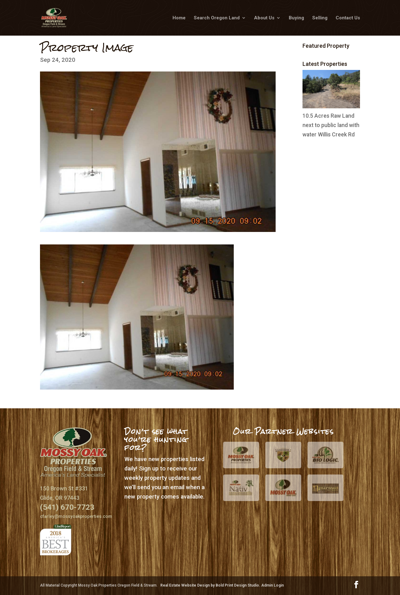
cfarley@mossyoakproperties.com (76, 516)
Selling (320, 18)
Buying (296, 18)
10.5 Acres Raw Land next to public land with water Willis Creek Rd (330, 125)
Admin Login (272, 585)
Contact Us (348, 18)
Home (179, 18)
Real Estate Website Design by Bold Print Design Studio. (210, 585)
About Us (264, 18)
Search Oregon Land (217, 18)
